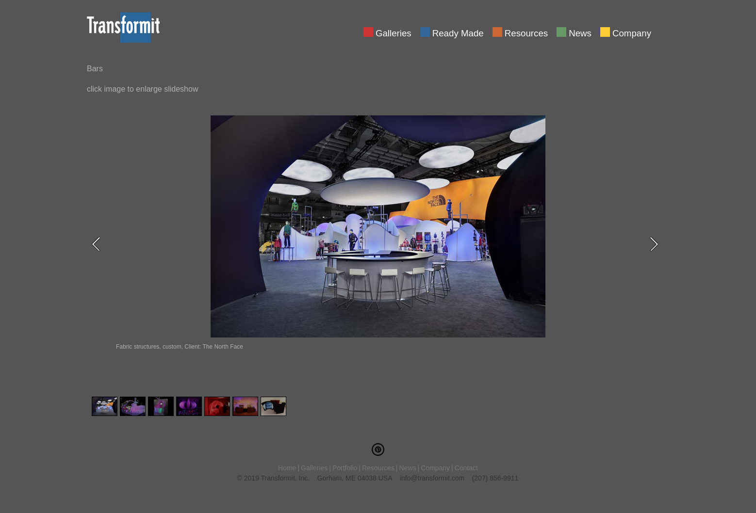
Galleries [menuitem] (393, 32)
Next (657, 244)
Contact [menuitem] (466, 468)
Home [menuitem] (287, 468)
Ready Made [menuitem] (458, 32)
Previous (99, 244)
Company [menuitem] (631, 32)
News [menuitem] (580, 32)
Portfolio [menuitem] (344, 468)
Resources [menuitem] (526, 32)
